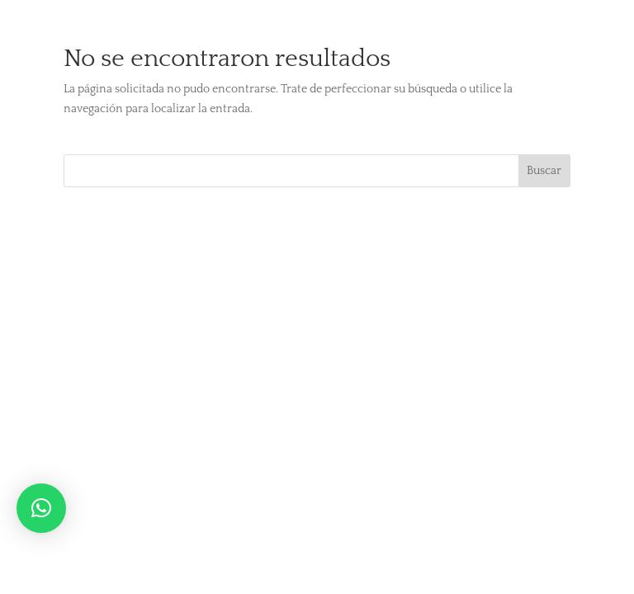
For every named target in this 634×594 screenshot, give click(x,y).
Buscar (544, 170)
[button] (41, 508)
